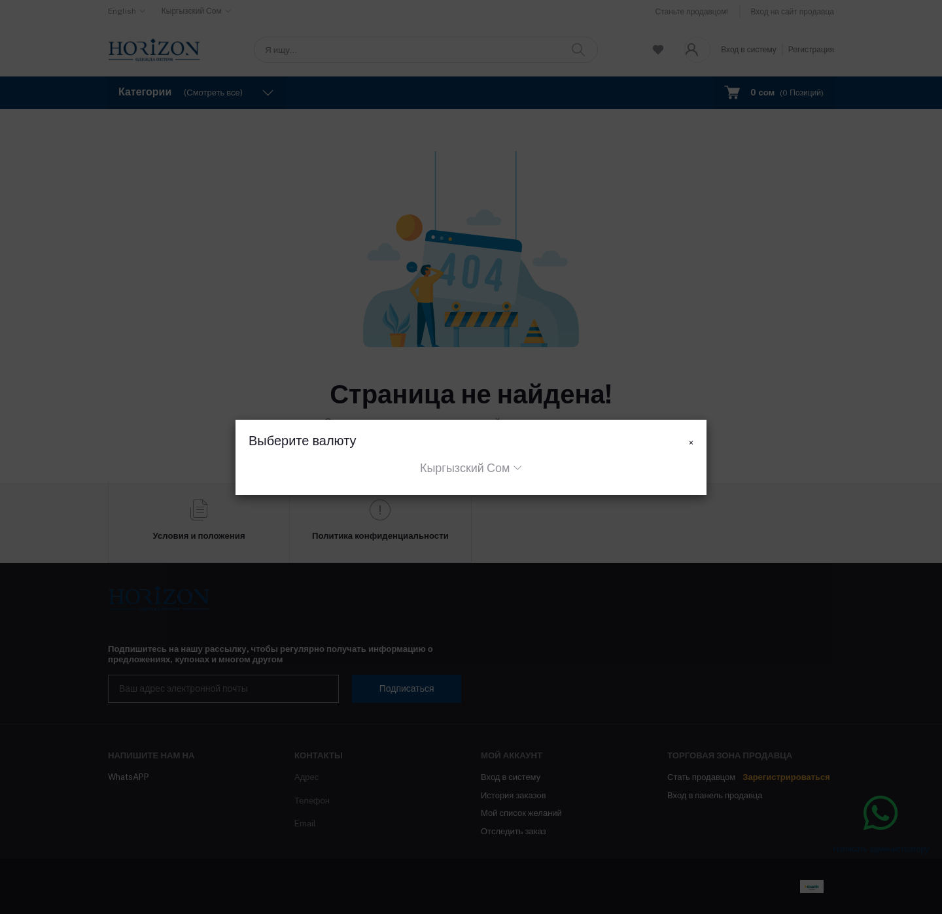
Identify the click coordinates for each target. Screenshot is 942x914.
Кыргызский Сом (465, 468)
